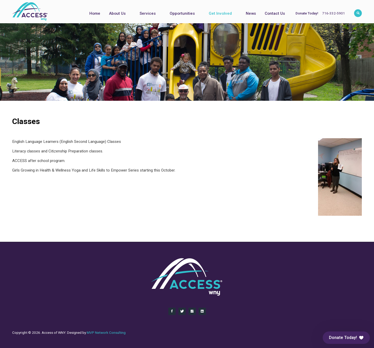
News (251, 13)
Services (148, 13)
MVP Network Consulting (106, 332)
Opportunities (182, 13)
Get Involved (220, 13)
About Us (117, 13)
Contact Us (275, 13)
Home (94, 13)
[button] (346, 337)
